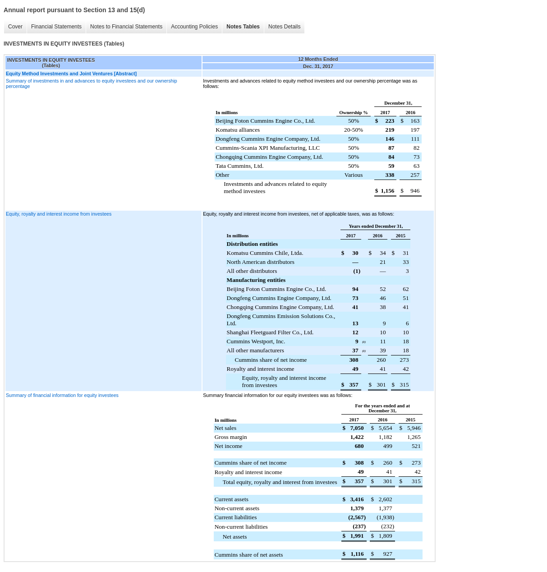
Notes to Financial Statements (126, 26)
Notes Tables (243, 26)
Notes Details (284, 26)
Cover (15, 26)
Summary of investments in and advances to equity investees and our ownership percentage (91, 83)
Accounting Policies (194, 26)
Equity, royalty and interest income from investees (58, 214)
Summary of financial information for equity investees (62, 395)
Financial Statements (56, 26)
